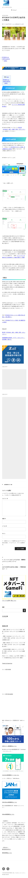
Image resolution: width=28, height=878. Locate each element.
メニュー (14, 10)
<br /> (6, 680)
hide (7, 77)
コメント (5, 498)
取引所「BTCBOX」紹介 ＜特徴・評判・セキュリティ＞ (13, 129)
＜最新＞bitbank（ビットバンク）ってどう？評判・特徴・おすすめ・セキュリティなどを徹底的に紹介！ (13, 644)
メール (4, 526)
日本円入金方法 (6, 59)
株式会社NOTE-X (6, 849)
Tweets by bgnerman (7, 663)
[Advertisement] (14, 381)
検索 (3, 607)
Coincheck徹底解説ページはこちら (10, 775)
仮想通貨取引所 (7, 484)
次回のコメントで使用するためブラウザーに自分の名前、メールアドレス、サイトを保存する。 (14, 542)
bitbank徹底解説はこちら (8, 814)
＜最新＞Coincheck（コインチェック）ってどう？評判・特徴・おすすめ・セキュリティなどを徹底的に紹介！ (13, 638)
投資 (11, 484)
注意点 (5, 60)
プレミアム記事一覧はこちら (9, 600)
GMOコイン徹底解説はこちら (9, 746)
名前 (4, 518)
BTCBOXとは (5, 57)
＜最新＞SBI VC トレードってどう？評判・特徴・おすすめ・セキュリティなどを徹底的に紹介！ (13, 631)
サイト (3, 533)
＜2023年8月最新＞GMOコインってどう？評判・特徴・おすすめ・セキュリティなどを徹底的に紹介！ (13, 651)
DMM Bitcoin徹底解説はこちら (9, 802)
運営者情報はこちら (7, 852)
